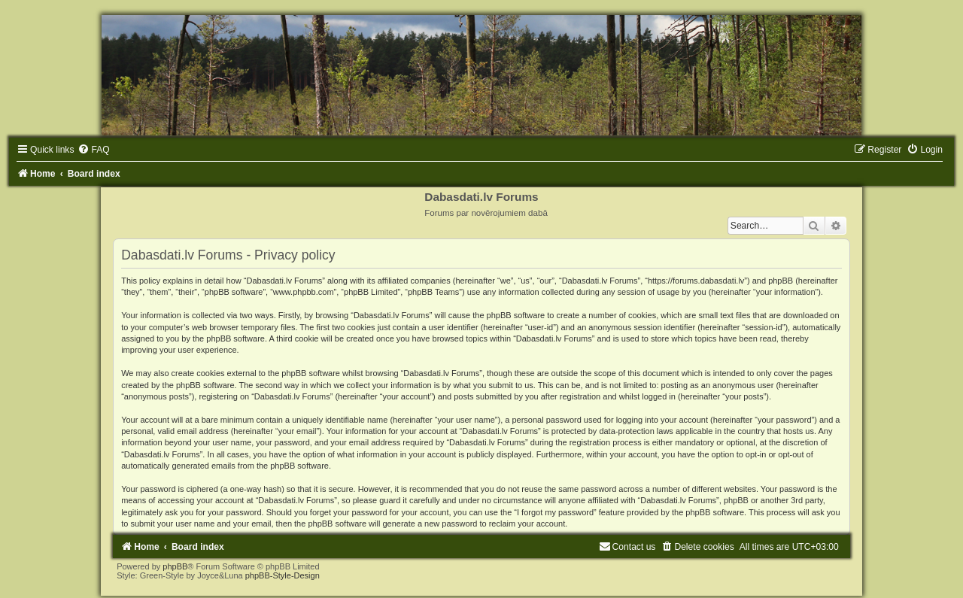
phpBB (175, 566)
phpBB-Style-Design (282, 575)
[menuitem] (93, 149)
